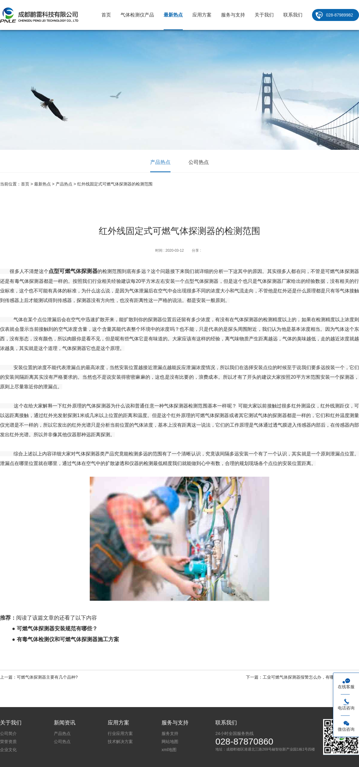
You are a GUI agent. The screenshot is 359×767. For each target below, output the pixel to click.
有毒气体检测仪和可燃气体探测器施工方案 (68, 639)
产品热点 (160, 162)
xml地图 (169, 749)
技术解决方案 (120, 741)
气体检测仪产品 (137, 14)
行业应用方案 (120, 733)
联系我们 (292, 14)
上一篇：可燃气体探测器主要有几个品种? (39, 677)
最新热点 (173, 14)
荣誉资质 (8, 741)
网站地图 (170, 741)
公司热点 (198, 162)
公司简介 (8, 733)
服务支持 (170, 733)
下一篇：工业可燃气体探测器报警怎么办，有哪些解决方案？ (302, 677)
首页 (106, 14)
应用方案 (202, 14)
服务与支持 (233, 14)
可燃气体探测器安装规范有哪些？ (57, 629)
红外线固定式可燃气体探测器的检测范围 (115, 184)
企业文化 (8, 749)
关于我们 (264, 14)
